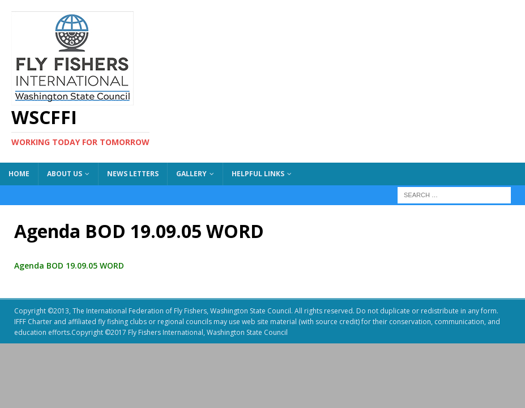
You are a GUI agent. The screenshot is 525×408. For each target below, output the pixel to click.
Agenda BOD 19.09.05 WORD (69, 265)
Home (18, 173)
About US (64, 173)
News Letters (133, 173)
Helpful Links (258, 173)
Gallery (191, 173)
